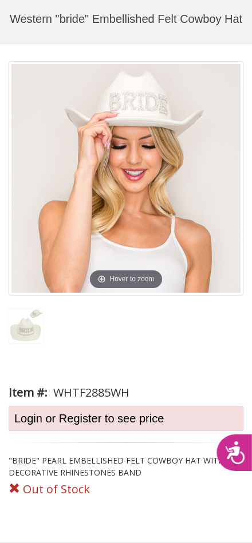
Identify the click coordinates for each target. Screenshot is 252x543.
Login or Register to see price (89, 418)
